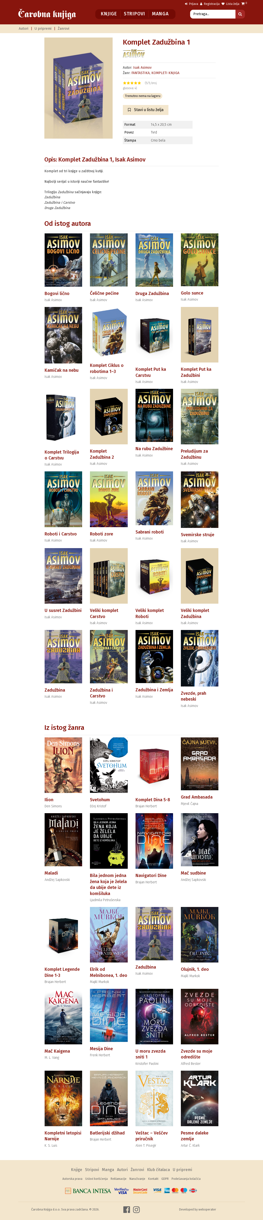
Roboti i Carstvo (61, 534)
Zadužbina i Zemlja (154, 690)
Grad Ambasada (197, 797)
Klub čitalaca (158, 1169)
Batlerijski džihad (107, 1133)
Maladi (51, 873)
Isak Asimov (142, 68)
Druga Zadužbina (152, 293)
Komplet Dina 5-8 (153, 799)
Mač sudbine (193, 873)
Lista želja (230, 4)
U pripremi (42, 29)
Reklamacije (119, 1179)
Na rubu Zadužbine (154, 448)
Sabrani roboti (150, 532)
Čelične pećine (104, 293)
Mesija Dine (101, 1048)
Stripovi (134, 14)
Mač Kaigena (57, 1051)
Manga (160, 14)
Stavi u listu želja (146, 109)
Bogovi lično (57, 293)
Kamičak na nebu (61, 370)
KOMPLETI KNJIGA (165, 73)
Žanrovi (63, 29)
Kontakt (153, 1179)
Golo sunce (192, 293)
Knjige (109, 14)
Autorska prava (72, 1179)
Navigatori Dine (151, 875)
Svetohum (100, 799)
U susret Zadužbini (63, 610)
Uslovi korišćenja (96, 1179)
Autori (23, 29)
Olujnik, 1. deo (195, 969)
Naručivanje (137, 1179)
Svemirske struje (197, 534)
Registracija (210, 4)
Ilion (49, 799)
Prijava (191, 4)
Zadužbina (55, 690)
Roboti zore (101, 534)
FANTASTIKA (140, 73)
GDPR (165, 1179)
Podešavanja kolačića (186, 1179)
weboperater (207, 1209)
